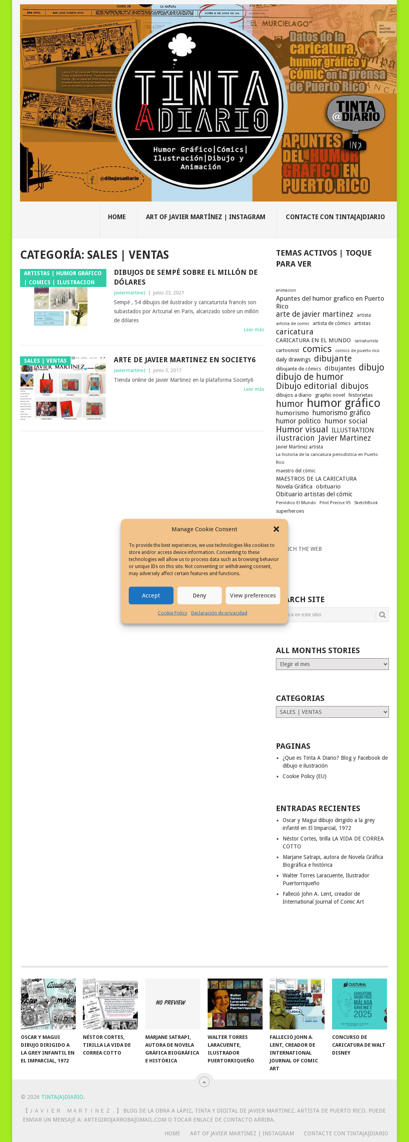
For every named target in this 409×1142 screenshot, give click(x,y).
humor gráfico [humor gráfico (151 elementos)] (343, 403)
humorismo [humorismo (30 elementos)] (292, 413)
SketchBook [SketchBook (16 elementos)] (366, 502)
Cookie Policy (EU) (305, 776)
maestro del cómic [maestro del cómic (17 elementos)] (296, 471)
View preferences (253, 595)
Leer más (254, 329)
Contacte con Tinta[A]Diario (335, 217)
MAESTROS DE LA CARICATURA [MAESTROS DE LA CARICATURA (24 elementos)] (316, 479)
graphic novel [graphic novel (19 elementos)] (330, 395)
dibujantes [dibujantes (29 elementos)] (340, 368)
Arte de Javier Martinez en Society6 (185, 360)
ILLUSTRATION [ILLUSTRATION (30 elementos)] (353, 430)
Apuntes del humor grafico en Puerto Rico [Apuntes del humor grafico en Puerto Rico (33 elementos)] (330, 302)
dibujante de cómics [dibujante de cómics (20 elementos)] (298, 369)
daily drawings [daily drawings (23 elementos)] (293, 359)
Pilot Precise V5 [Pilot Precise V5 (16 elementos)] (335, 502)
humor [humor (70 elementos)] (289, 404)
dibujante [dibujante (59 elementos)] (333, 359)
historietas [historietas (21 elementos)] (361, 395)
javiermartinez (130, 293)
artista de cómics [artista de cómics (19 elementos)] (332, 323)
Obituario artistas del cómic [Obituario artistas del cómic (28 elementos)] (314, 494)
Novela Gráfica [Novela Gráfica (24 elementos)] (294, 486)
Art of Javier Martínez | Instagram (205, 217)
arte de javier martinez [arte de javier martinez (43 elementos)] (314, 314)
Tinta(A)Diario (62, 1097)
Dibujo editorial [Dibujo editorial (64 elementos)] (306, 386)
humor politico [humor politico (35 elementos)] (298, 421)
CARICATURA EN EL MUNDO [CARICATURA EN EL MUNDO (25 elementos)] (313, 340)
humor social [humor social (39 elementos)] (345, 421)
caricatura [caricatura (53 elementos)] (295, 332)
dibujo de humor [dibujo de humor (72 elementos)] (309, 377)
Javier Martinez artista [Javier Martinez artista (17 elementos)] (299, 447)
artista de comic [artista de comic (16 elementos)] (292, 323)
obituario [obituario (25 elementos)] (328, 486)
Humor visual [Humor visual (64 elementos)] (302, 429)
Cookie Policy (172, 612)
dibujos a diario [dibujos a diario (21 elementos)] (294, 395)
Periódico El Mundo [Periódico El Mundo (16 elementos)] (296, 502)
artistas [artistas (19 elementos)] (362, 323)
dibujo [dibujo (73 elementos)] (371, 367)
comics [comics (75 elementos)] (317, 349)
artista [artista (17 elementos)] (364, 315)
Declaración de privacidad (219, 612)
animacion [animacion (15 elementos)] (286, 290)
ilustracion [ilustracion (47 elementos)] (295, 438)
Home (117, 217)
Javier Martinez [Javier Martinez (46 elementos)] (344, 438)
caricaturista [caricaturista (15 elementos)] (366, 340)
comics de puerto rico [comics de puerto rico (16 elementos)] (357, 350)
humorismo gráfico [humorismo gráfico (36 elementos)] (341, 413)
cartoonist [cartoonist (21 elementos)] (287, 350)
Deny (199, 595)
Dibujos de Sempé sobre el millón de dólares (186, 277)
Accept (151, 595)
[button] (276, 529)
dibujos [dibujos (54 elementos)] (355, 386)
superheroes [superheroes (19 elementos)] (290, 511)
